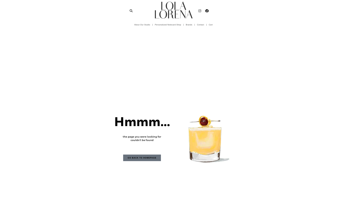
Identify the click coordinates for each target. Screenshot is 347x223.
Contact (200, 25)
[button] (131, 11)
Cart (211, 25)
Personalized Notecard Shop (168, 25)
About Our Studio (142, 25)
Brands (189, 25)
